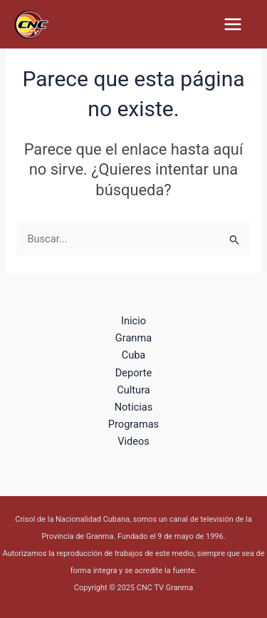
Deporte (133, 372)
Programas (133, 424)
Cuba (134, 355)
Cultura (133, 389)
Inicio (133, 320)
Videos (133, 441)
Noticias (134, 407)
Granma (133, 337)
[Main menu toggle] (233, 24)
